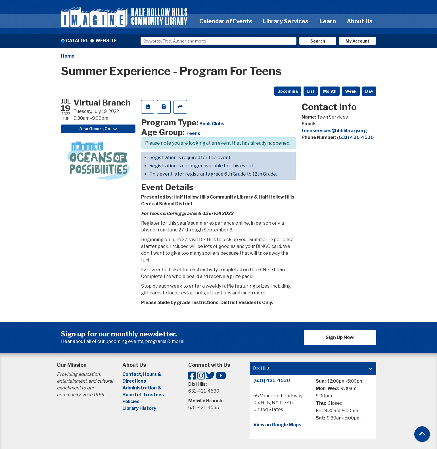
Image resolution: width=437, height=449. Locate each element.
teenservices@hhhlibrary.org (334, 130)
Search (317, 41)
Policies (130, 401)
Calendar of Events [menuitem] (225, 21)
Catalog (76, 40)
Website (106, 40)
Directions (134, 381)
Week (351, 91)
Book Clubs (211, 124)
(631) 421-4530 (355, 137)
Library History (139, 408)
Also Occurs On (98, 128)
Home (67, 56)
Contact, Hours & (142, 374)
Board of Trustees (143, 394)
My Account (357, 41)
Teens (193, 133)
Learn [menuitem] (327, 21)
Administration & (142, 388)
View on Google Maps (277, 424)
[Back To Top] (422, 434)
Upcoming (287, 91)
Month (329, 91)
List (311, 91)
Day (369, 91)
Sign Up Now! (340, 337)
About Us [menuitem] (360, 21)
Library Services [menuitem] (285, 21)
